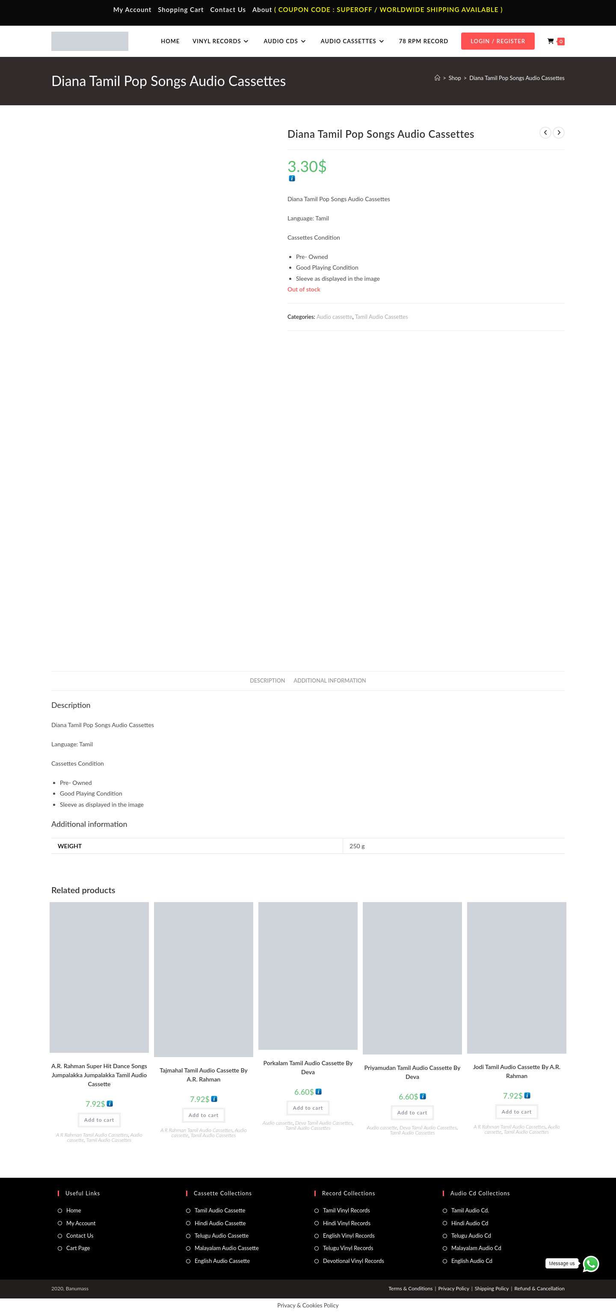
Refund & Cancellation (540, 1288)
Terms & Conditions (410, 1288)
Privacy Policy (453, 1288)
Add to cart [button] (99, 1120)
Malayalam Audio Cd (476, 1248)
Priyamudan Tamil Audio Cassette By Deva (412, 1072)
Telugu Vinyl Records (348, 1248)
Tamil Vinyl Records (346, 1210)
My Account (132, 9)
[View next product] (559, 133)
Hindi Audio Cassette (220, 1223)
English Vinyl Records (349, 1235)
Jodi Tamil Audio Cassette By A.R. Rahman (516, 1071)
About (262, 9)
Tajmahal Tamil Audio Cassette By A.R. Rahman (204, 1074)
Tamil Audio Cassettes (381, 316)
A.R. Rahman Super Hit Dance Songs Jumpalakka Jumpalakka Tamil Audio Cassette (99, 1074)
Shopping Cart (181, 9)
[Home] (437, 77)
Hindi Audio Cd (469, 1223)
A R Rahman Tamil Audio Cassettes (92, 1135)
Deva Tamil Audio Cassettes (323, 1123)
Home (73, 1210)
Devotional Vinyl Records (353, 1260)
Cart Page (78, 1248)
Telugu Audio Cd (471, 1235)
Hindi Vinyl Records (346, 1223)
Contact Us (228, 9)
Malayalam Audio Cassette (227, 1248)
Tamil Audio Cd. (470, 1210)
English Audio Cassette (222, 1260)
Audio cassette (334, 316)
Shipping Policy (492, 1288)
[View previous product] (545, 133)
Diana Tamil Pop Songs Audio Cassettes (517, 77)
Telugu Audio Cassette (222, 1235)
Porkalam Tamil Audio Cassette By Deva (307, 1067)
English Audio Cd (471, 1260)
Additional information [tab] (330, 680)
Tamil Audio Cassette (220, 1210)
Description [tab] (267, 680)
